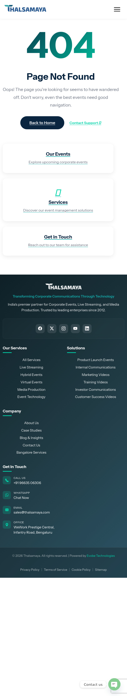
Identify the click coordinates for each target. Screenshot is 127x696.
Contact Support (85, 123)
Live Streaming (31, 367)
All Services (31, 360)
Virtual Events (31, 382)
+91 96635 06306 (27, 483)
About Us (31, 423)
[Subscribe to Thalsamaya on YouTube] (75, 328)
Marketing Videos (95, 375)
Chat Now (21, 498)
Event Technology (31, 397)
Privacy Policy (29, 569)
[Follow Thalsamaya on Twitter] (51, 328)
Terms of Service (55, 569)
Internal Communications (95, 367)
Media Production (31, 389)
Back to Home (42, 122)
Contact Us (31, 445)
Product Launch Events (95, 360)
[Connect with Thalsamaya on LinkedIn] (87, 328)
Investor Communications (95, 389)
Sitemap (101, 569)
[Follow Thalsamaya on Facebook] (40, 328)
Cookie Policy (81, 569)
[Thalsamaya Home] (64, 286)
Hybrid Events (31, 375)
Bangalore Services (31, 452)
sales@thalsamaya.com (32, 512)
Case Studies (31, 430)
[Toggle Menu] (117, 9)
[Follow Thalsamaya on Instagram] (63, 328)
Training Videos (95, 382)
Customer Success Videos (95, 397)
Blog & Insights (31, 438)
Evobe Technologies (101, 555)
